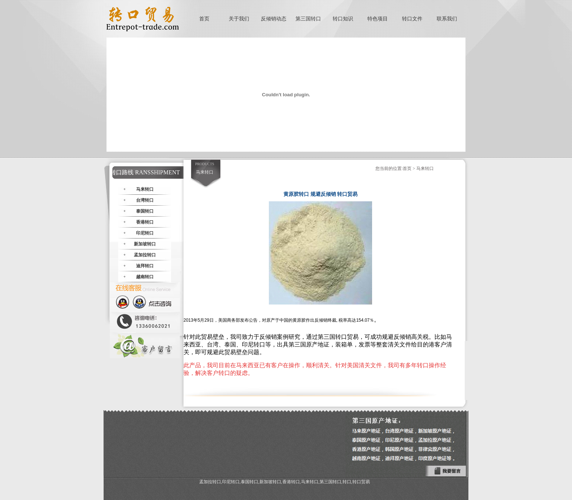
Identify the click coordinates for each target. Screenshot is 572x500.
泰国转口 (145, 211)
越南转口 (145, 276)
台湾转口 (145, 200)
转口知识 (343, 19)
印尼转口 (145, 233)
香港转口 (145, 222)
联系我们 (447, 19)
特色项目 (377, 19)
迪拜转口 (145, 265)
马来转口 (145, 189)
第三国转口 (308, 19)
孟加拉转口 (145, 254)
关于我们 (239, 19)
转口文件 (412, 19)
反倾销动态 (273, 19)
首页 (204, 19)
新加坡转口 (145, 244)
